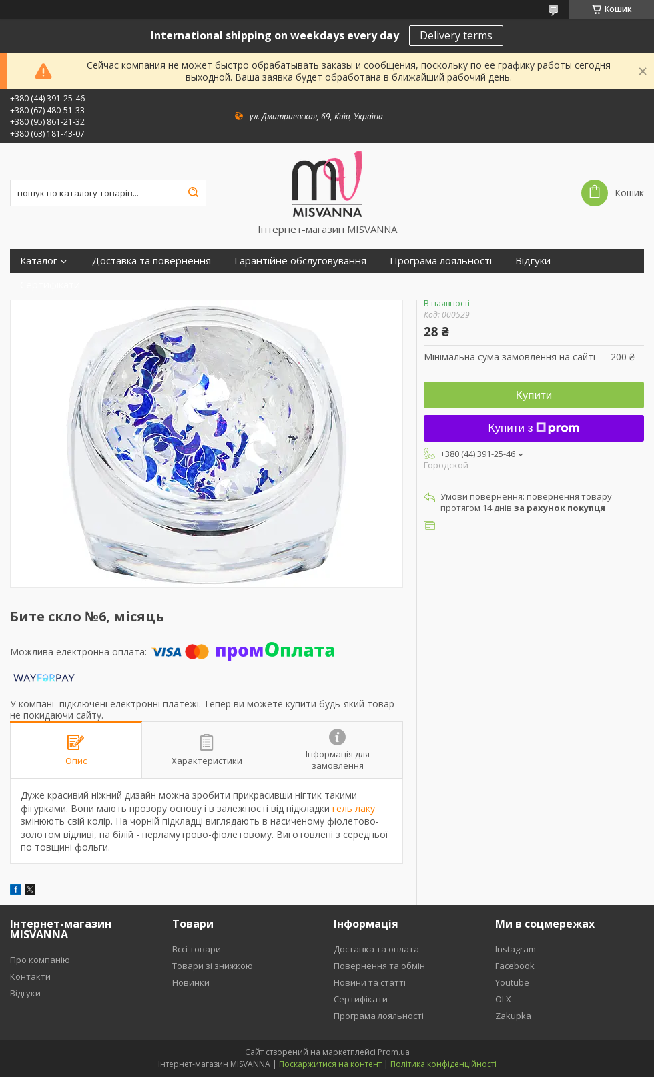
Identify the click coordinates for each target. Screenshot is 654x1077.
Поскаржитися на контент (330, 1064)
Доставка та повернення (151, 261)
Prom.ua (394, 1052)
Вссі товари (196, 949)
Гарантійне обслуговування (300, 261)
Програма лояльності (441, 261)
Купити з (534, 428)
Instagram (515, 949)
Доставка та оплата (376, 949)
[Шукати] (193, 193)
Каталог (38, 261)
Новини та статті (370, 982)
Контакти (30, 976)
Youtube (512, 982)
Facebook (515, 966)
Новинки (191, 982)
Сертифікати (50, 285)
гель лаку (353, 808)
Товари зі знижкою (212, 966)
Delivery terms (456, 35)
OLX (503, 999)
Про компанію (40, 960)
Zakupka (513, 1016)
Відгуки (533, 261)
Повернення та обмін (379, 966)
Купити (534, 395)
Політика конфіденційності (443, 1064)
